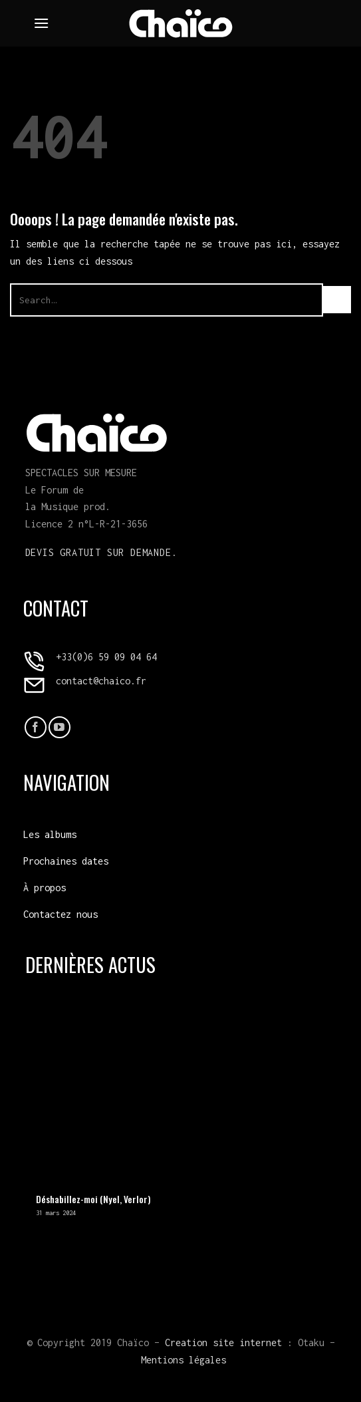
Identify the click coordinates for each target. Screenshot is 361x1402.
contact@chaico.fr (101, 680)
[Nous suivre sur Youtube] (59, 727)
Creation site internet (223, 1342)
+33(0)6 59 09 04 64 (106, 656)
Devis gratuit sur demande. (101, 552)
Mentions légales (183, 1359)
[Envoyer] (337, 299)
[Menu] (41, 23)
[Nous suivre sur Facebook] (36, 727)
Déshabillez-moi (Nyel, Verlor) (93, 1200)
